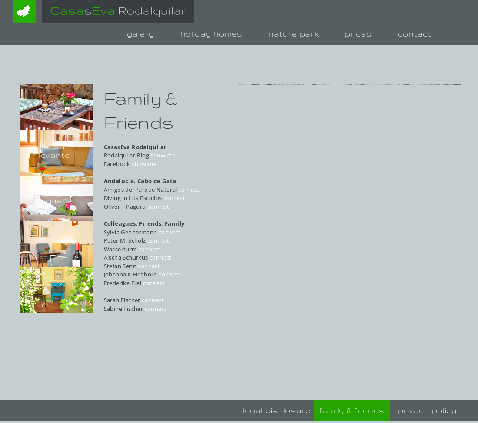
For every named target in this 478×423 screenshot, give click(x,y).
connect (190, 189)
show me (162, 155)
